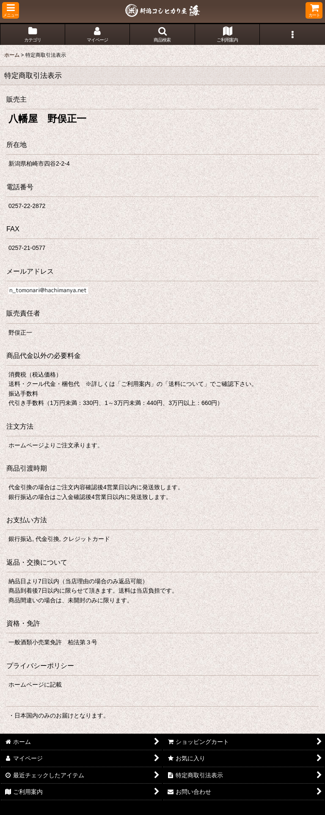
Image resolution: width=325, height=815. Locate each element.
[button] (10, 10)
